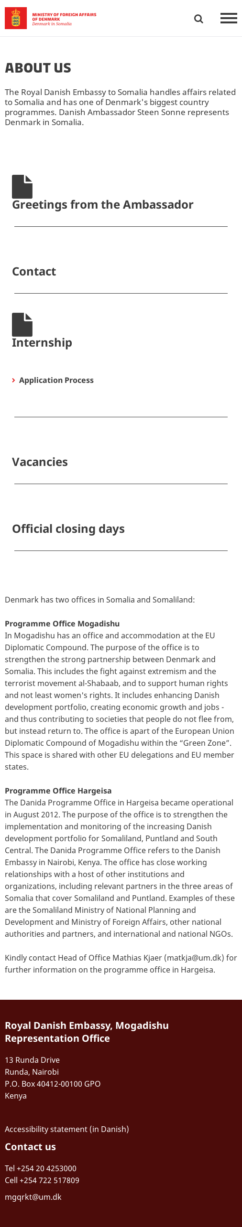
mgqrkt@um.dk (33, 1197)
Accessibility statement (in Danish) (67, 1129)
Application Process (56, 380)
